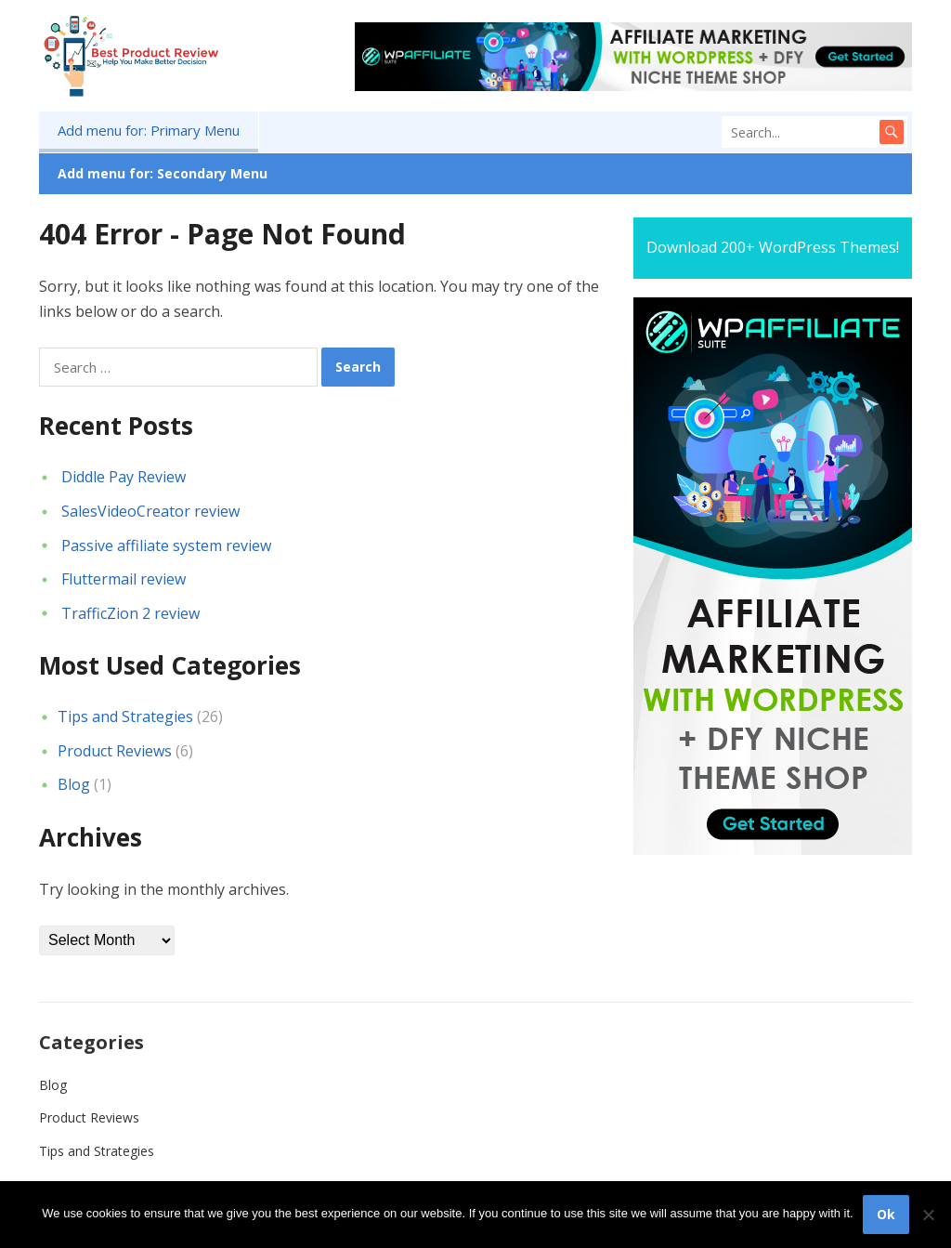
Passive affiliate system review (166, 545)
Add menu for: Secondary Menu (162, 173)
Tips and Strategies (125, 716)
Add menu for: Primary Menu (149, 130)
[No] (927, 1214)
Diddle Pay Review (123, 476)
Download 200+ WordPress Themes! (772, 247)
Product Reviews (115, 751)
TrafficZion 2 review (130, 613)
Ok (886, 1214)
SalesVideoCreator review (150, 511)
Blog (74, 784)
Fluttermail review (123, 579)
